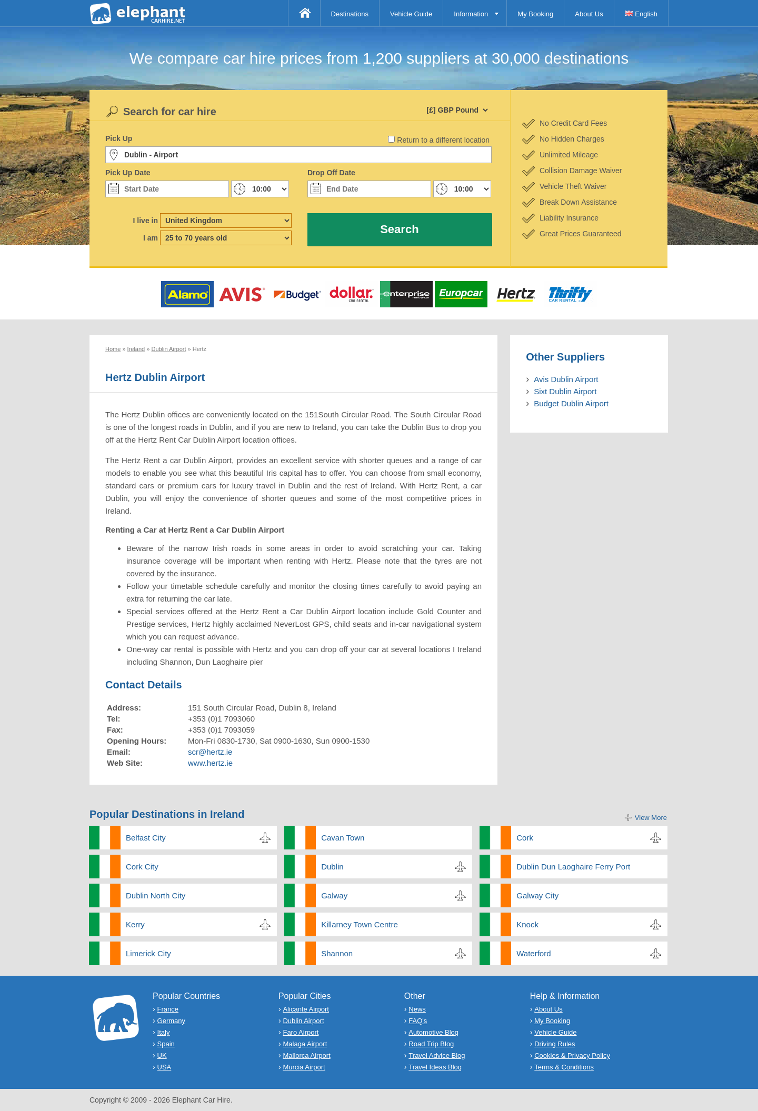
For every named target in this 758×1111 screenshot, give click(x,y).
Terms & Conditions (564, 1067)
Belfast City (146, 837)
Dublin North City (155, 895)
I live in (145, 220)
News (417, 1009)
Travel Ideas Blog (435, 1067)
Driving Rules (554, 1044)
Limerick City (148, 953)
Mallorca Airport (306, 1055)
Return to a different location (443, 140)
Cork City (142, 866)
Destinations (350, 14)
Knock (527, 924)
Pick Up (118, 138)
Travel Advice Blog (436, 1055)
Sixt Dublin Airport (565, 391)
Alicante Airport (305, 1009)
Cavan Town (342, 837)
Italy (163, 1032)
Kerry (135, 924)
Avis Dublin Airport (566, 379)
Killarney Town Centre (359, 924)
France (167, 1009)
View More (651, 818)
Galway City (537, 895)
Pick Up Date (128, 172)
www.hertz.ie (210, 762)
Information (471, 14)
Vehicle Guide (411, 14)
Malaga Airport (305, 1044)
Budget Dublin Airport (571, 403)
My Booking (535, 14)
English (641, 14)
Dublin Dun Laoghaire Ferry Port (573, 866)
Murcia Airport (304, 1067)
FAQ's (417, 1021)
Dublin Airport (303, 1021)
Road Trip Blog (431, 1044)
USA (164, 1067)
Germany (171, 1021)
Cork (524, 837)
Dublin (332, 866)
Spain (166, 1044)
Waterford (533, 953)
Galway (334, 895)
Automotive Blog (433, 1032)
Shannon (337, 953)
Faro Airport (300, 1032)
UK (162, 1055)
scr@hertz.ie (210, 751)
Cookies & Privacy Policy (572, 1055)
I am (150, 238)
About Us (589, 14)
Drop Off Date (331, 172)
